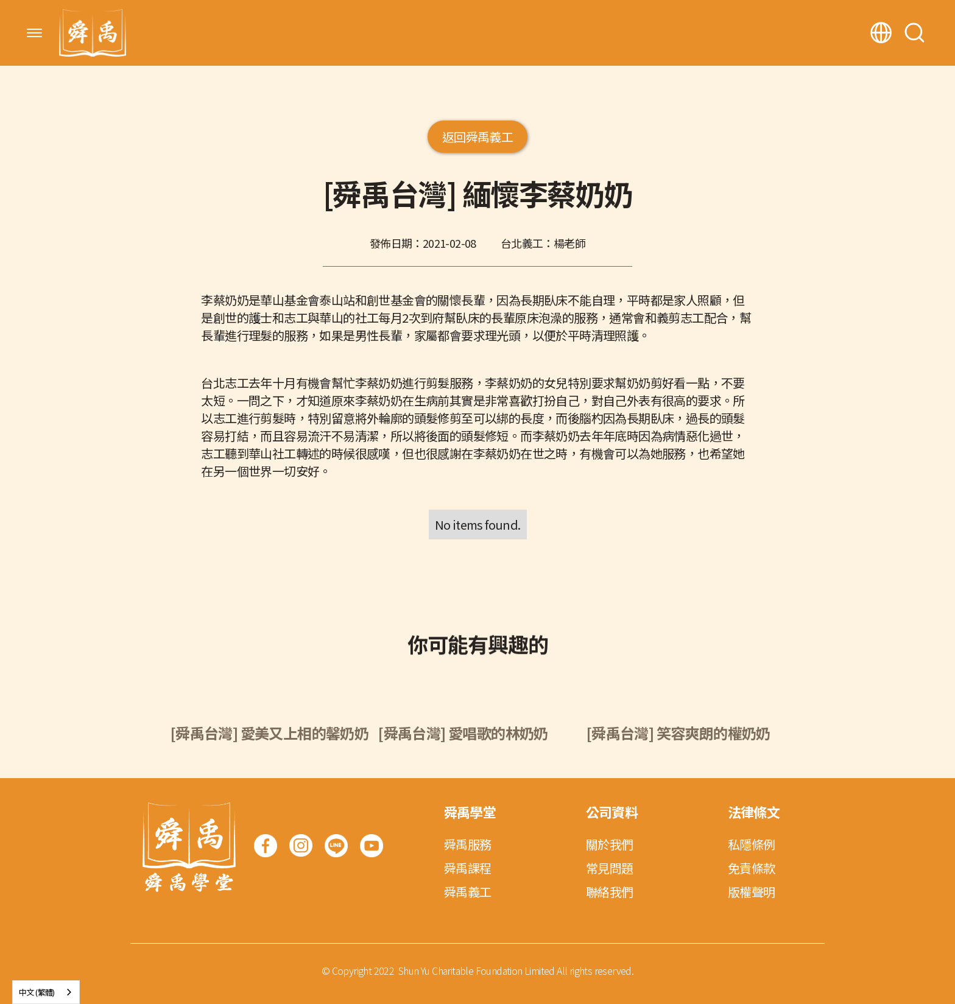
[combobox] (46, 992)
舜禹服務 (468, 844)
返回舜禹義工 (477, 137)
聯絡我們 (609, 891)
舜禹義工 (468, 891)
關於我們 (609, 844)
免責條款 (751, 868)
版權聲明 (751, 891)
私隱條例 (751, 844)
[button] (34, 33)
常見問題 (609, 868)
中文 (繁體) (37, 992)
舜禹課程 (468, 868)
